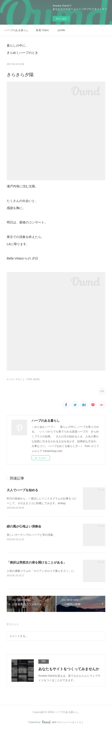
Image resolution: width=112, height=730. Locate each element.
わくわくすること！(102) (19, 379)
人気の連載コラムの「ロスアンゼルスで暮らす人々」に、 (42, 570)
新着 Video (42, 30)
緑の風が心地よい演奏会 (24, 526)
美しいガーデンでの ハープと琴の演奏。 (31, 534)
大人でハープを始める (22, 490)
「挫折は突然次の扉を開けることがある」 (36, 562)
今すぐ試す (61, 18)
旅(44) (36, 379)
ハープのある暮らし (16, 30)
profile (61, 30)
